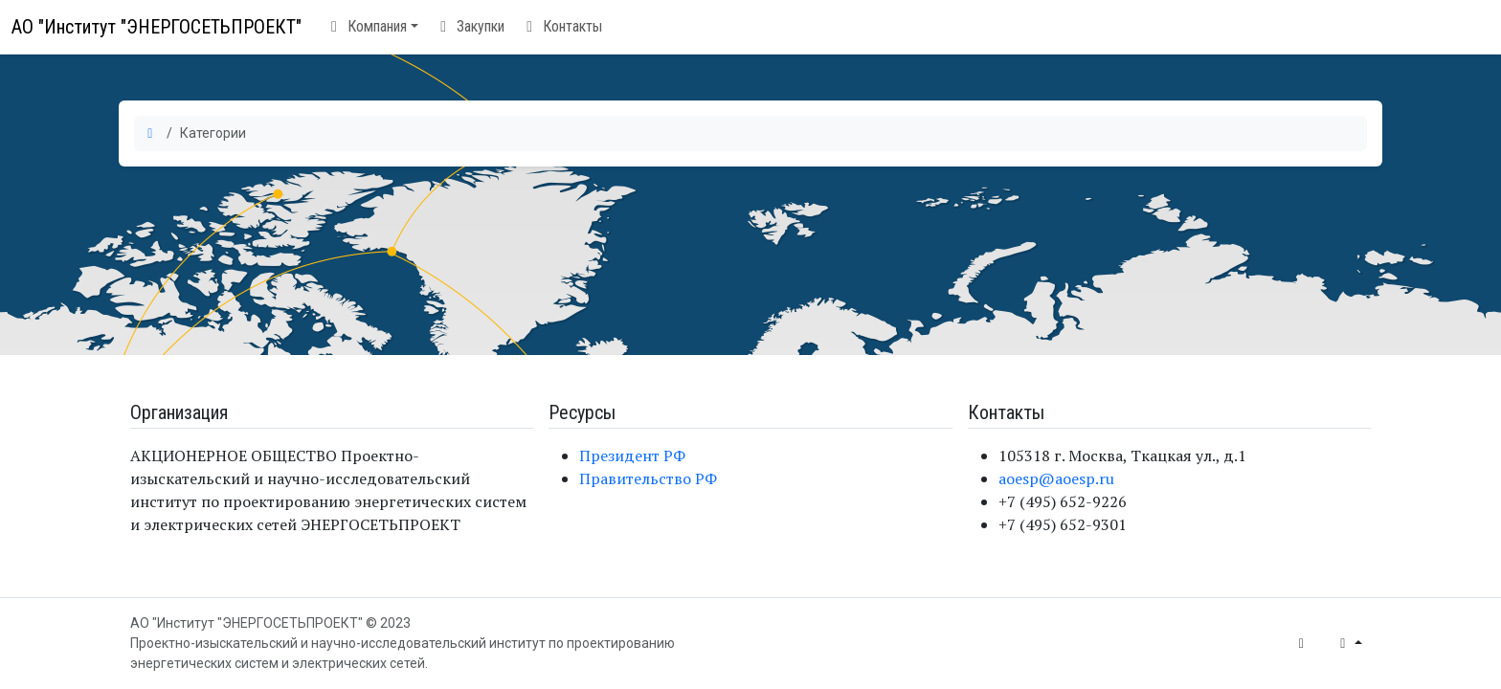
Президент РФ (632, 455)
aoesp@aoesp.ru (1056, 478)
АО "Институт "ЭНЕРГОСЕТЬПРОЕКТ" (156, 26)
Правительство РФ (648, 478)
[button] (371, 27)
